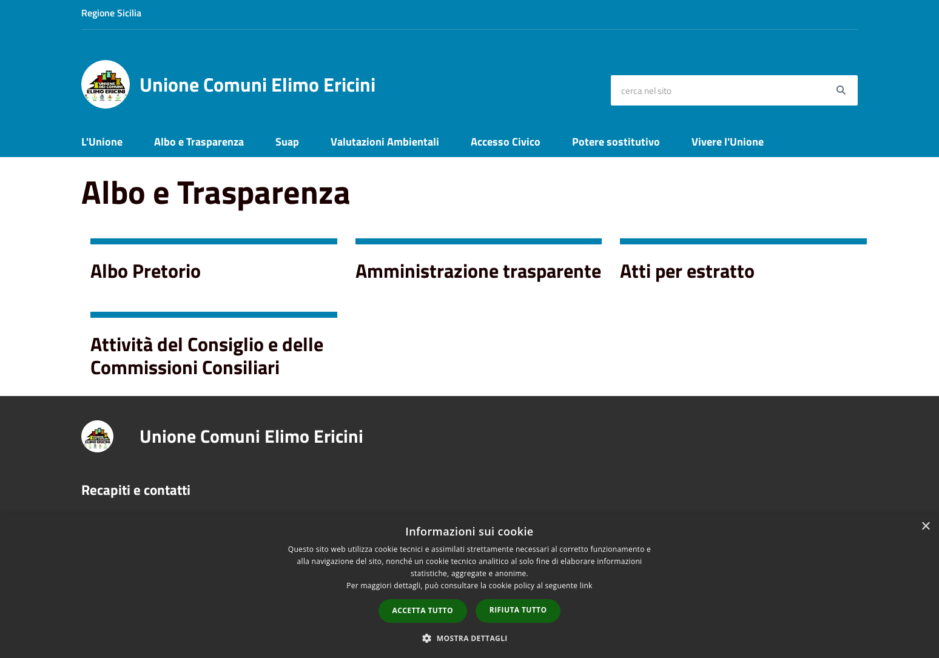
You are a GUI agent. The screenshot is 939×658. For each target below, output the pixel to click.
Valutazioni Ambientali (385, 141)
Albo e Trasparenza (199, 141)
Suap (287, 141)
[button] (469, 637)
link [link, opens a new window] (586, 585)
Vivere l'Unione (728, 141)
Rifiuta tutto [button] (518, 610)
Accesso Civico (505, 141)
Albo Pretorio (145, 270)
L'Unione (102, 141)
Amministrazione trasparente (478, 270)
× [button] (925, 526)
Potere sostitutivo (616, 141)
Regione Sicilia (111, 12)
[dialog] (469, 586)
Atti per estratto (687, 270)
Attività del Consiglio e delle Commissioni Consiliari (206, 355)
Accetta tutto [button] (422, 610)
